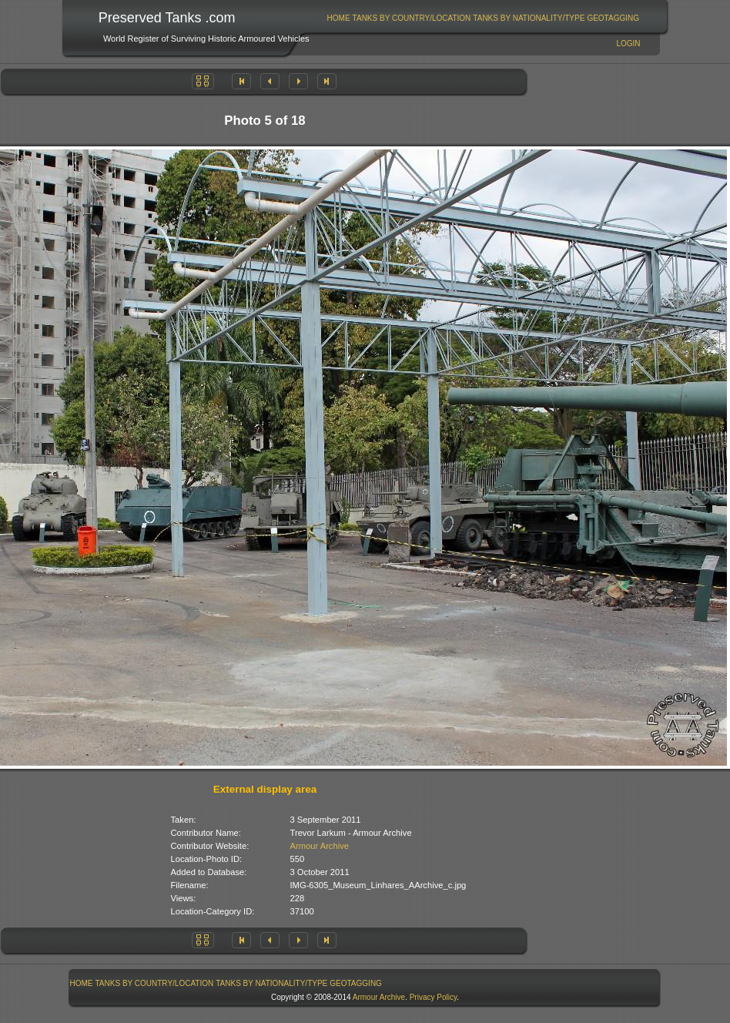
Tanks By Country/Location (412, 18)
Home (338, 18)
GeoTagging (613, 18)
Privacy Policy (433, 997)
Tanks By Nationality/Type (528, 18)
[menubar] (483, 18)
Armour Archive (319, 845)
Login (628, 43)
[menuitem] (338, 18)
